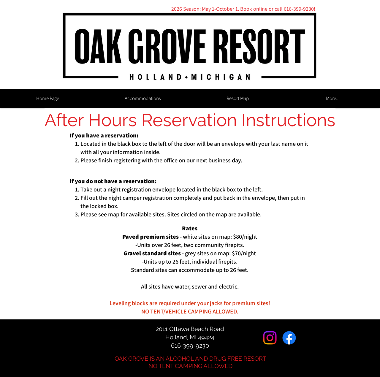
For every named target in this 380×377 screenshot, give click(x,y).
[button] (142, 98)
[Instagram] (270, 338)
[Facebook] (289, 338)
